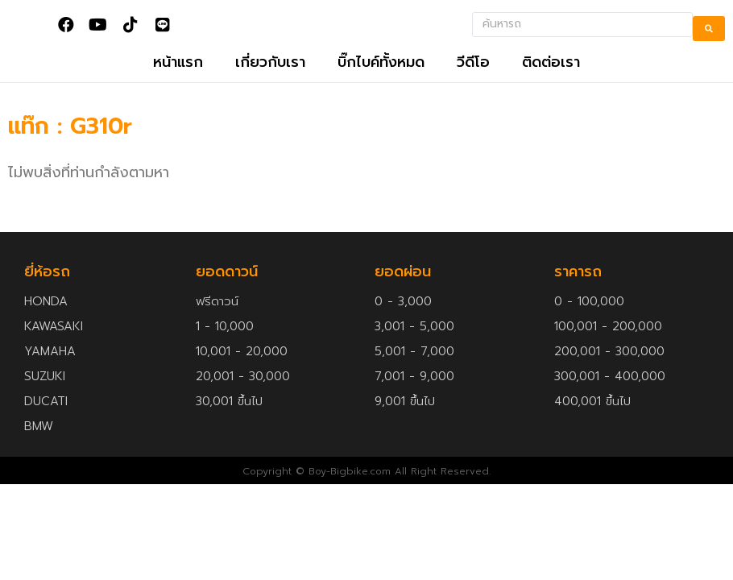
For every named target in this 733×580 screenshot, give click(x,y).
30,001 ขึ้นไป (229, 424)
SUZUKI (44, 399)
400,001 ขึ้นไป (592, 424)
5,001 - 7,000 (414, 374)
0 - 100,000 (589, 324)
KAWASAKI (53, 349)
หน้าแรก (178, 85)
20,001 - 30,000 (243, 399)
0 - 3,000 (403, 324)
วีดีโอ (473, 85)
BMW (38, 449)
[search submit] (709, 31)
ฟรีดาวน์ (217, 324)
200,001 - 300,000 (609, 374)
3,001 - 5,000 (414, 349)
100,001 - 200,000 (608, 349)
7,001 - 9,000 (414, 399)
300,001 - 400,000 (609, 399)
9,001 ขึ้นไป (405, 424)
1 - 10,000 (225, 349)
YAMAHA (50, 374)
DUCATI (46, 424)
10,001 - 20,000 (242, 374)
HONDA (46, 324)
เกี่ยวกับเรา (270, 85)
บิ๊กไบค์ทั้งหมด (381, 85)
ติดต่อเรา (551, 85)
